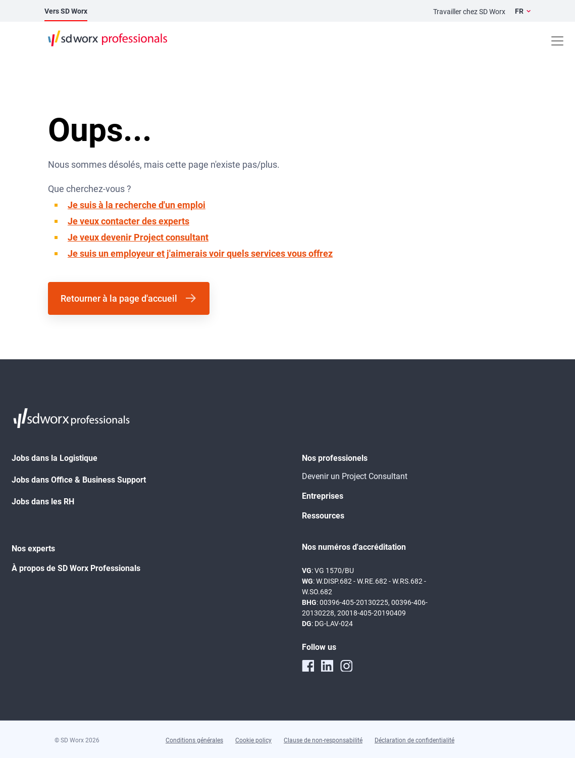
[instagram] (346, 665)
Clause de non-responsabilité (323, 740)
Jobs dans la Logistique (54, 458)
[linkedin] (327, 665)
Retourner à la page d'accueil (119, 298)
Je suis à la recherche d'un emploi (136, 205)
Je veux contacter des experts (128, 221)
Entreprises (322, 496)
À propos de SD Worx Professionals (76, 568)
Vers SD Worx (65, 11)
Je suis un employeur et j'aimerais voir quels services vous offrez (200, 253)
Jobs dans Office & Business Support (79, 480)
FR (519, 11)
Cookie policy (253, 740)
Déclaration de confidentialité (414, 740)
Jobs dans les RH (43, 501)
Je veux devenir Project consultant (138, 237)
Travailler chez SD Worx (469, 12)
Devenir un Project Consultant (354, 476)
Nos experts (33, 548)
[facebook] (308, 665)
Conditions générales (194, 740)
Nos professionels (335, 458)
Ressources (323, 515)
